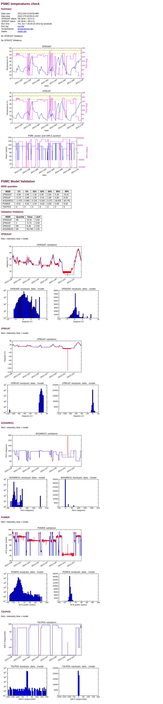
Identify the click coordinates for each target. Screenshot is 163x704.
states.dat (22, 31)
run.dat (21, 26)
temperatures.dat (25, 29)
